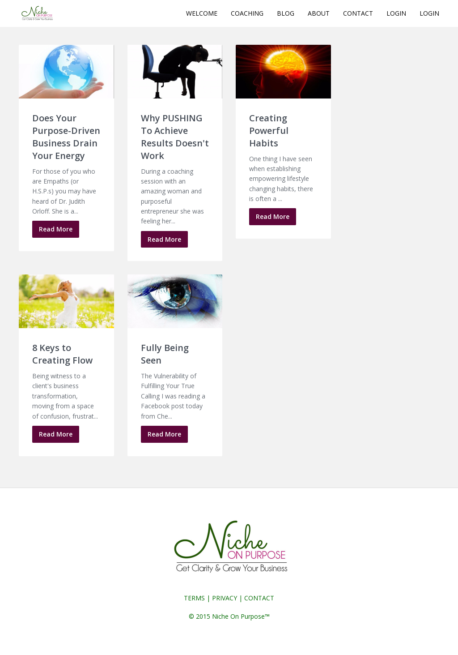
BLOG (285, 13)
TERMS (194, 598)
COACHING (247, 13)
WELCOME (201, 13)
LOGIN (396, 13)
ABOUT (319, 13)
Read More (55, 229)
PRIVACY (224, 598)
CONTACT (358, 13)
